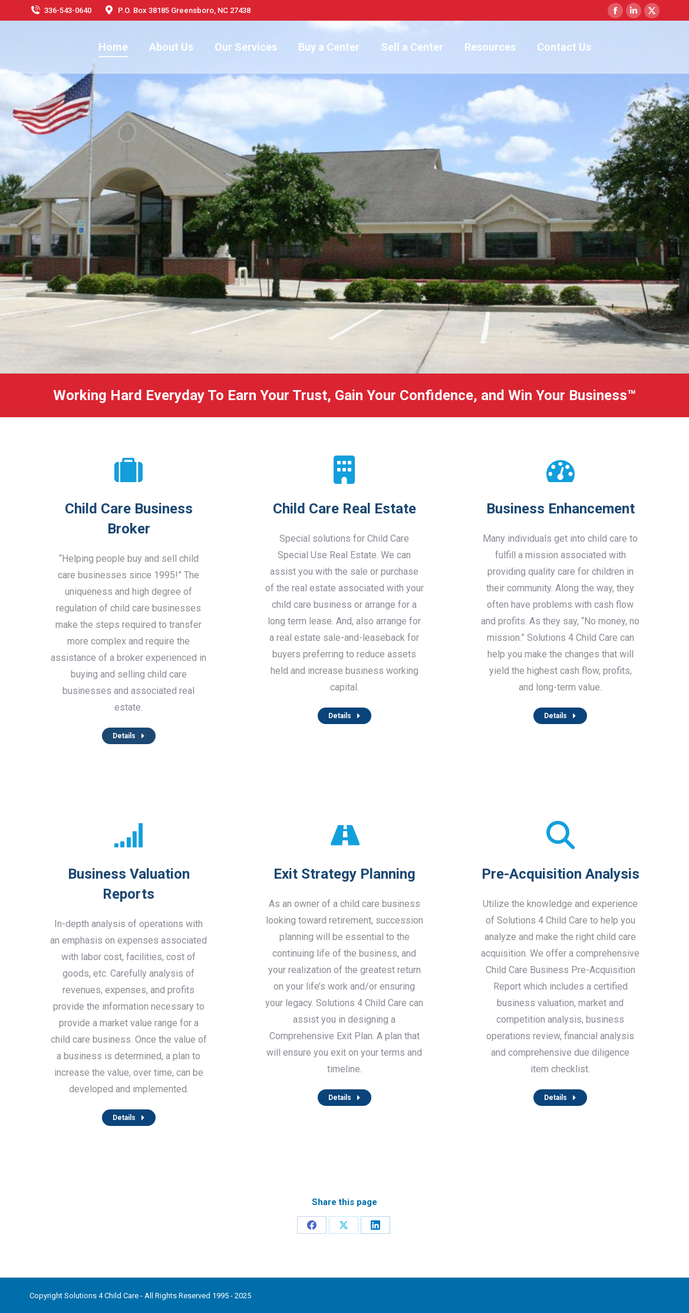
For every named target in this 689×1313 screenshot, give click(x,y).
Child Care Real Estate (344, 508)
